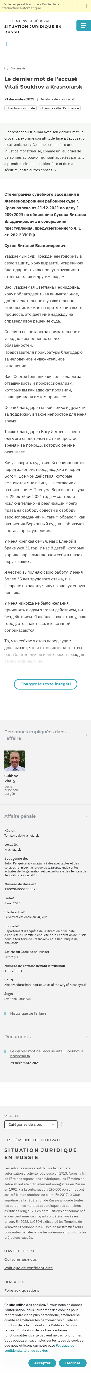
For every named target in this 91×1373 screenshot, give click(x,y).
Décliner (72, 1363)
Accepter (42, 1363)
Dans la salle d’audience (60, 108)
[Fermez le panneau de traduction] (87, 6)
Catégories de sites (25, 1124)
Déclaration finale (21, 108)
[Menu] (83, 25)
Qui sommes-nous (20, 1259)
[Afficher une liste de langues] (77, 6)
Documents (17, 68)
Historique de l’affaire (28, 1014)
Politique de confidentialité (28, 1268)
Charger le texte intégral (45, 684)
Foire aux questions (21, 1290)
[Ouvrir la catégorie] (62, 1124)
